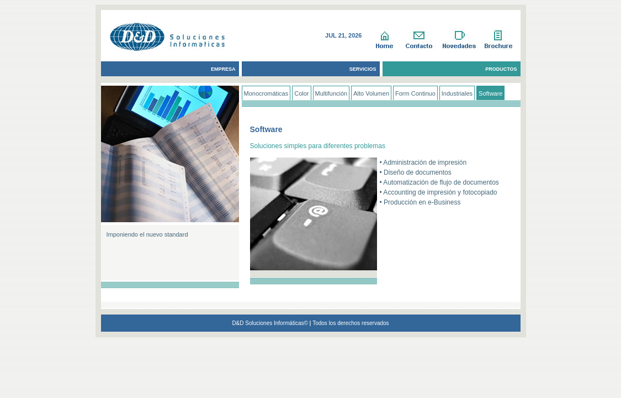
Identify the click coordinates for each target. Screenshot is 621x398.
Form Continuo (415, 93)
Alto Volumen (371, 93)
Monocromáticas (266, 93)
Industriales (457, 93)
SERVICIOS (362, 69)
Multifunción (331, 93)
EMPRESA (223, 69)
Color (301, 93)
